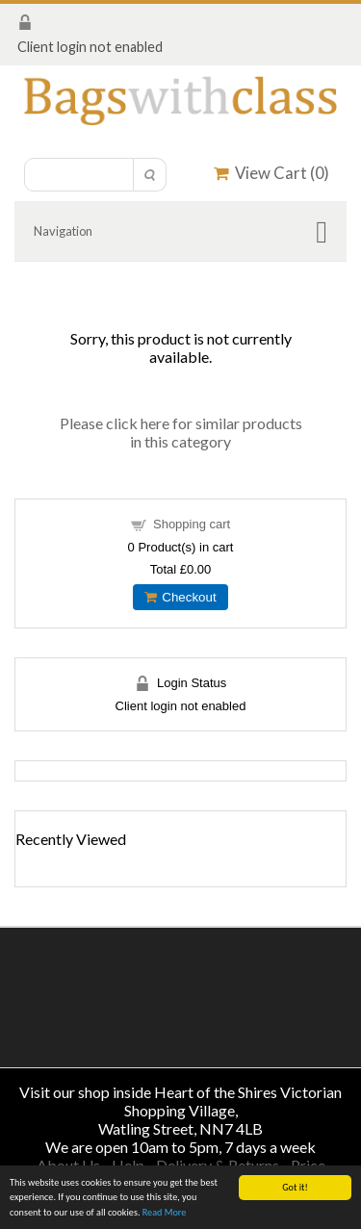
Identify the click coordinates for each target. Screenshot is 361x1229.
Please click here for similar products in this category (181, 432)
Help (128, 1165)
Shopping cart (191, 524)
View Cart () (271, 173)
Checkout (180, 597)
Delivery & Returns (217, 1165)
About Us (68, 1165)
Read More (164, 1213)
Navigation (63, 231)
